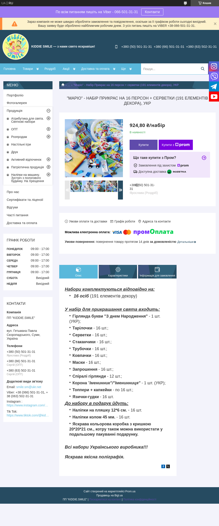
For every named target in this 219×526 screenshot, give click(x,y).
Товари (28, 69)
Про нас (13, 192)
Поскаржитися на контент (105, 499)
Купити (144, 145)
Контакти (152, 12)
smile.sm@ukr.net (28, 387)
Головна (9, 69)
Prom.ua (130, 491)
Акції (66, 69)
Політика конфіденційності (139, 499)
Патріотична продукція (27, 167)
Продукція (14, 110)
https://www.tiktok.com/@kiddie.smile (28, 415)
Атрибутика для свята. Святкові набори (27, 120)
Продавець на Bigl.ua (109, 495)
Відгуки (12, 207)
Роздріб (50, 69)
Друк (14, 152)
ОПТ (14, 129)
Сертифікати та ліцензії (25, 200)
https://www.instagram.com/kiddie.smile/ (28, 405)
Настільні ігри (21, 144)
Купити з (176, 145)
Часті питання (17, 215)
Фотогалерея (17, 103)
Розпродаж (19, 137)
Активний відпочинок (26, 159)
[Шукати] (202, 68)
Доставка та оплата (95, 69)
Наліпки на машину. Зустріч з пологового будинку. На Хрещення (27, 178)
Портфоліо (15, 95)
